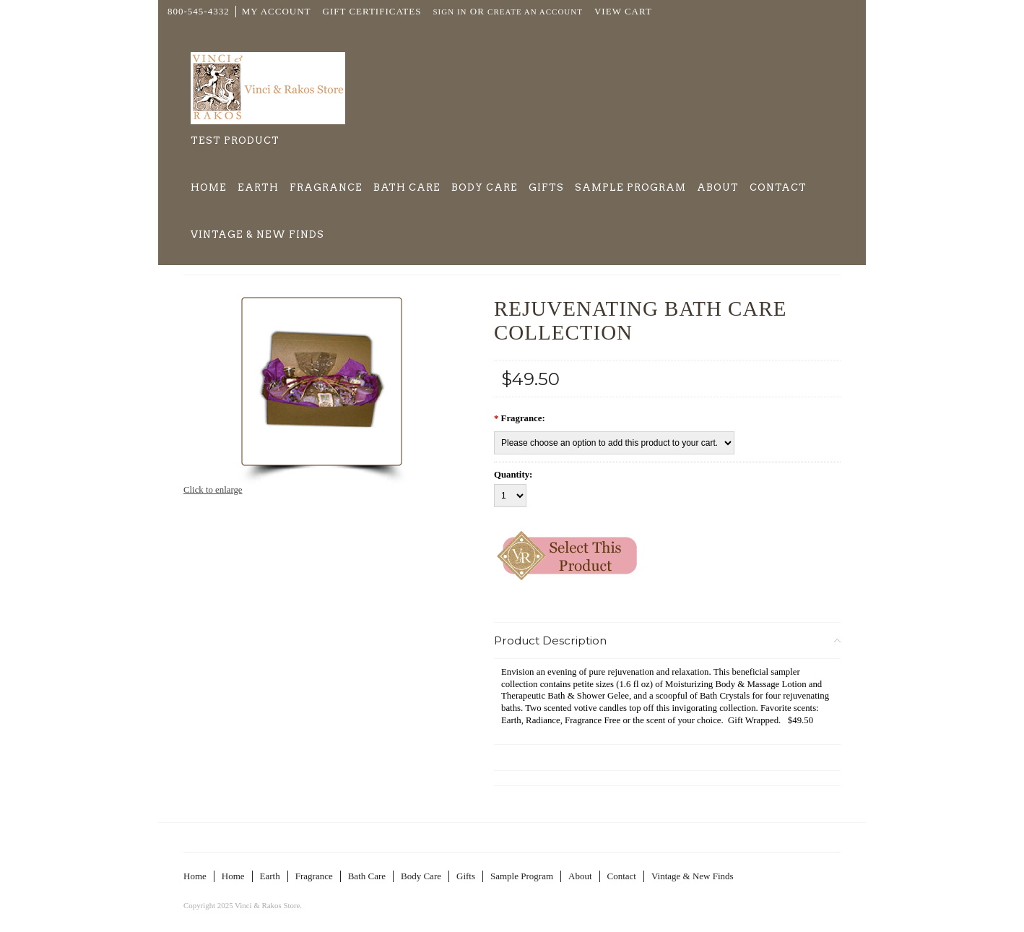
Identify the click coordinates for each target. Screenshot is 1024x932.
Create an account (535, 11)
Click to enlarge (213, 490)
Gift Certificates (372, 11)
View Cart (623, 11)
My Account (276, 11)
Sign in (450, 11)
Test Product (235, 140)
